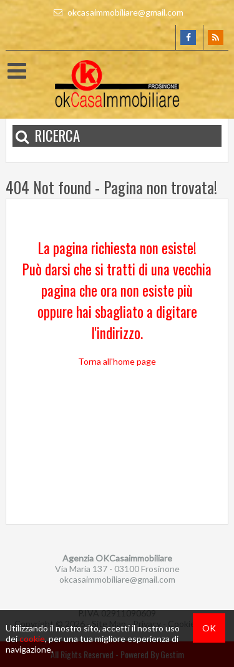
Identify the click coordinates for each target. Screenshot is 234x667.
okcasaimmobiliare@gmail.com (117, 12)
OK (209, 628)
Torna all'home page (117, 361)
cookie (32, 638)
